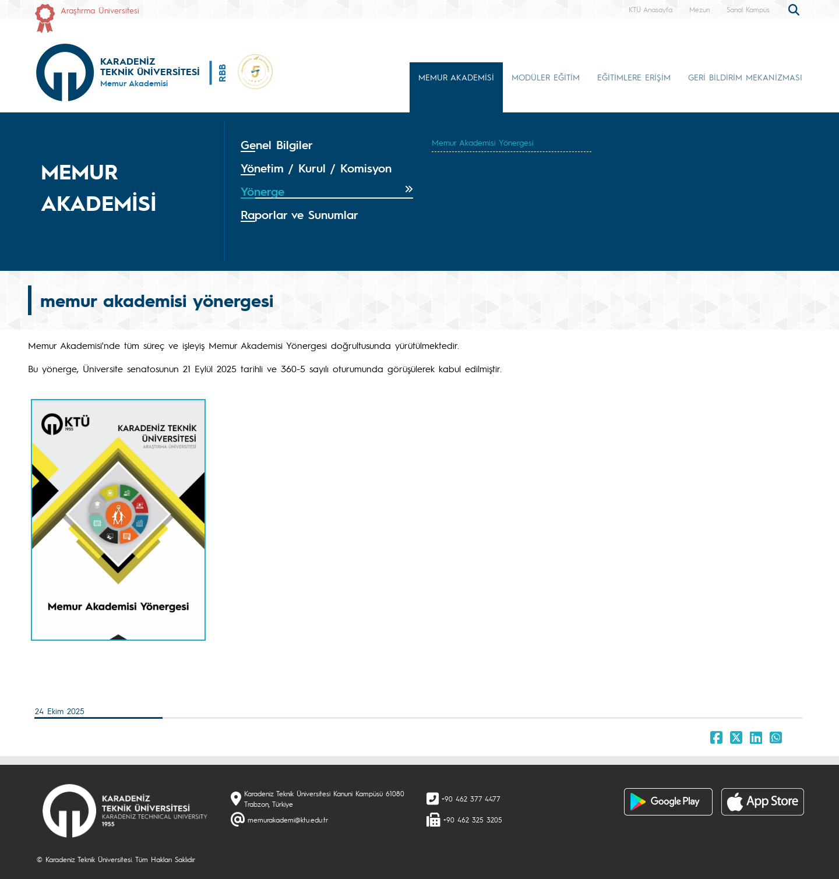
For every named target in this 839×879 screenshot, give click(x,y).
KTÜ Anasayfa (650, 9)
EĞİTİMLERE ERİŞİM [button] (634, 77)
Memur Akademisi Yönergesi (483, 142)
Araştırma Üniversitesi (100, 10)
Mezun (699, 9)
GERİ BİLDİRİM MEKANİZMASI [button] (745, 77)
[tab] (326, 145)
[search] (795, 8)
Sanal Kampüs (748, 9)
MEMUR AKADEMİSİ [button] (456, 77)
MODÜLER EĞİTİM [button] (546, 77)
